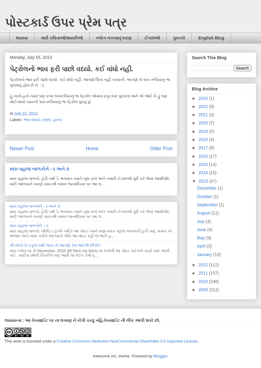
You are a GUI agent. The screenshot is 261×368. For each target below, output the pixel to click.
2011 (203, 273)
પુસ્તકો (179, 37)
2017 (203, 147)
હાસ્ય (57, 119)
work (17, 341)
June (202, 229)
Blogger (160, 356)
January (205, 254)
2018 (203, 139)
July (201, 221)
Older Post (161, 148)
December (207, 188)
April (202, 246)
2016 (203, 156)
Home (22, 37)
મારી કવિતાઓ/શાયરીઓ (62, 37)
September (208, 204)
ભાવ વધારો (32, 119)
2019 (203, 131)
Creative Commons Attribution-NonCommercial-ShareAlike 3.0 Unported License (127, 341)
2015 (203, 164)
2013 (203, 181)
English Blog (211, 37)
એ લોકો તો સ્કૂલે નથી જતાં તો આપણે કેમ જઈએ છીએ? (55, 245)
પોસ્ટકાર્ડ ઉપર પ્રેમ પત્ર (66, 22)
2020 (203, 122)
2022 (203, 106)
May (201, 237)
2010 (203, 281)
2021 (203, 114)
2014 (203, 172)
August (204, 213)
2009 (203, 289)
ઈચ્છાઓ (152, 37)
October (205, 196)
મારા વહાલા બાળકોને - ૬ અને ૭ (39, 168)
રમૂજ (46, 119)
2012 (203, 264)
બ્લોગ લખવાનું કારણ (114, 37)
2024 (203, 98)
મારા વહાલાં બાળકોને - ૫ (29, 225)
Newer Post (22, 148)
